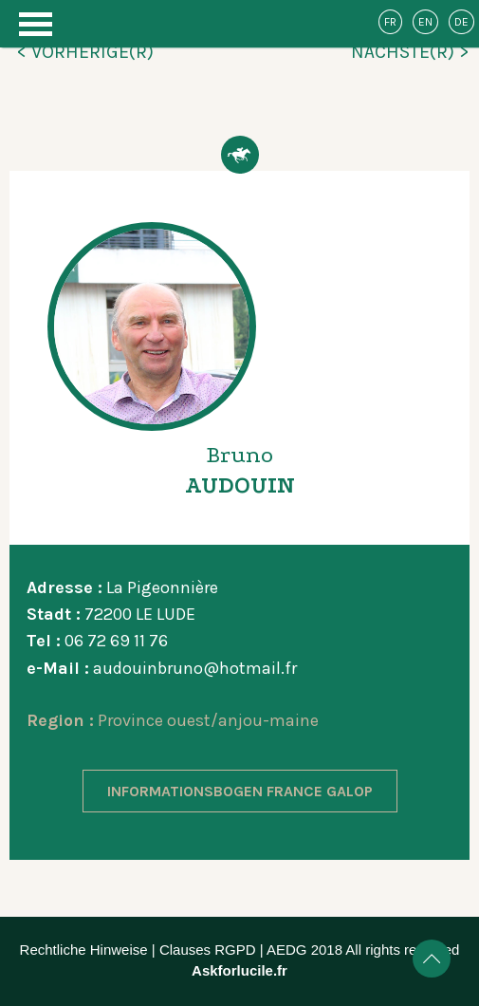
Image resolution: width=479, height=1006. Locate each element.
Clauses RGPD (207, 949)
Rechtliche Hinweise (84, 949)
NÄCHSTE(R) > (410, 52)
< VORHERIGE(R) (85, 52)
